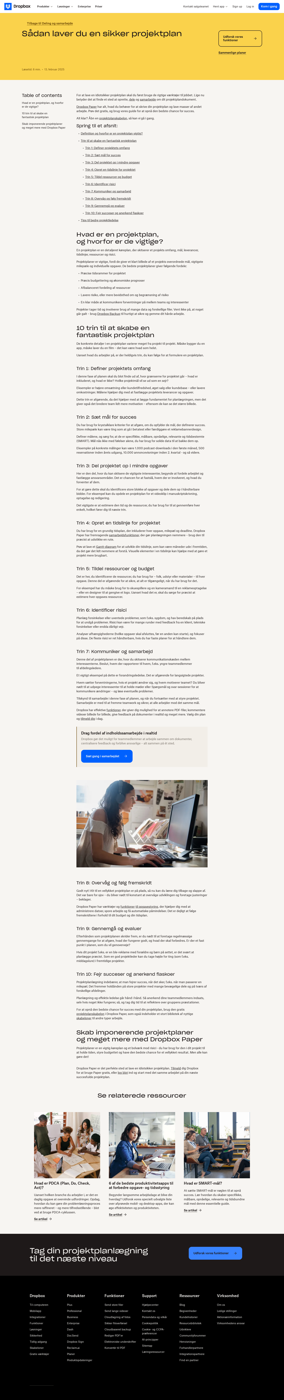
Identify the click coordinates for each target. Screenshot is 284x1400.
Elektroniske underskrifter (120, 1341)
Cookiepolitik (150, 1323)
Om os (221, 1304)
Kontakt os (148, 1310)
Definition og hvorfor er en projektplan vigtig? (112, 133)
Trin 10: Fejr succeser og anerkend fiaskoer (114, 213)
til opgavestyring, (147, 906)
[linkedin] (232, 68)
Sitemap (147, 1345)
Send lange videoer (116, 1310)
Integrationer (37, 1317)
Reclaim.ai (73, 1347)
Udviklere (185, 1329)
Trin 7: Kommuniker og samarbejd (108, 191)
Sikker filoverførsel (116, 1323)
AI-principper (150, 1339)
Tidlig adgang (38, 1341)
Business (72, 1317)
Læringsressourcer (153, 1351)
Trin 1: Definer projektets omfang (107, 148)
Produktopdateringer (79, 1360)
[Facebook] (40, 1376)
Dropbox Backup (108, 314)
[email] (238, 68)
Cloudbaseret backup (118, 1329)
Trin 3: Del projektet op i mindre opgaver (112, 162)
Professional (74, 1310)
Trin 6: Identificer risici (100, 184)
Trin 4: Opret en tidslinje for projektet (110, 169)
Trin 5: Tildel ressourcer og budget (108, 177)
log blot (123, 1072)
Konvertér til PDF (115, 1347)
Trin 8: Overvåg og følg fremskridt (108, 198)
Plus (69, 1304)
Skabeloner (37, 1347)
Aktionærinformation (229, 1317)
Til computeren (39, 1304)
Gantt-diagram (106, 547)
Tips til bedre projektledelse (99, 220)
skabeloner (83, 1018)
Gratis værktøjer (39, 1354)
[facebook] (226, 68)
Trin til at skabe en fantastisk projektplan (109, 141)
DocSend (72, 1335)
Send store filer (114, 1304)
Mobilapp (35, 1310)
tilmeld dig (88, 719)
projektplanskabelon (90, 1014)
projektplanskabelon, (113, 118)
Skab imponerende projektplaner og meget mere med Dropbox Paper (43, 125)
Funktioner (36, 1323)
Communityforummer (192, 1335)
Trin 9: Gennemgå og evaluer (105, 206)
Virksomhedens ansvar (231, 1323)
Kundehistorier (188, 1317)
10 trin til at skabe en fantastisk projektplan (35, 115)
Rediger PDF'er (114, 1335)
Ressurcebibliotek (190, 1323)
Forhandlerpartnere (191, 1347)
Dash (70, 1329)
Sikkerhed (36, 1335)
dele (132, 99)
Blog (182, 1304)
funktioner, (113, 710)
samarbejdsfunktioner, (124, 535)
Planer (71, 1354)
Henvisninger (187, 1341)
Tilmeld (176, 1068)
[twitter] (220, 68)
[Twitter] (32, 1376)
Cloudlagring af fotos (117, 1317)
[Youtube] (48, 1376)
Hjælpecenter (150, 1304)
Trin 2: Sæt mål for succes (103, 155)
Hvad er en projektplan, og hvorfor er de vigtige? (42, 104)
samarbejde (148, 99)
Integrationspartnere (191, 1354)
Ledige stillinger (227, 1310)
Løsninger (36, 1329)
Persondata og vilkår (154, 1317)
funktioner (127, 906)
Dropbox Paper (86, 107)
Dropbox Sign (75, 1341)
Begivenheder (188, 1310)
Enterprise (73, 1323)
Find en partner (189, 1360)
